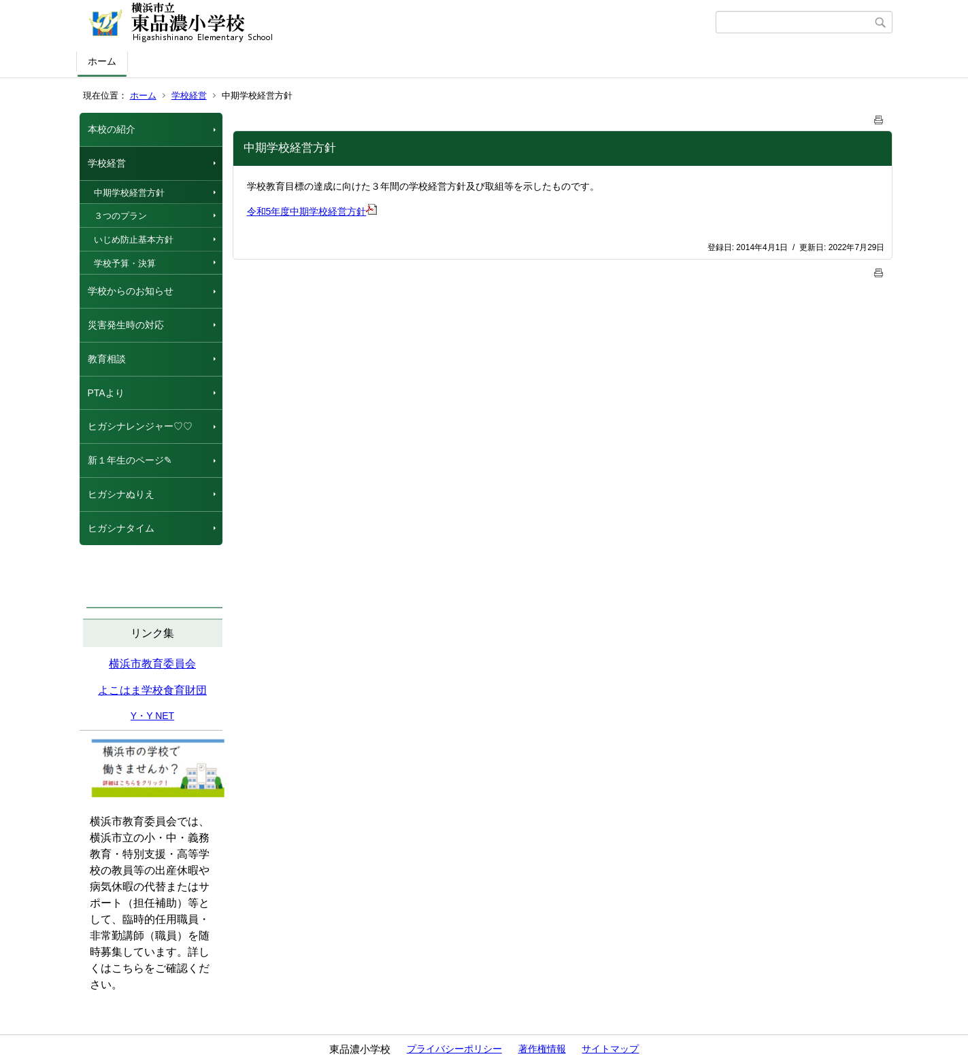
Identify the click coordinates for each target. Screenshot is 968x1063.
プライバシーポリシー (454, 1048)
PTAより (106, 392)
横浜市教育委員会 (152, 663)
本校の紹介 (111, 129)
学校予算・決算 (125, 263)
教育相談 (107, 358)
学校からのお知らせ (130, 290)
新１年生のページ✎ (130, 460)
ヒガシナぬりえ (121, 494)
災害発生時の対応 (126, 324)
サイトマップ (610, 1048)
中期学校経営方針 (129, 193)
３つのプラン (120, 216)
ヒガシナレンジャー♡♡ (140, 426)
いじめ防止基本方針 (133, 239)
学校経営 (189, 95)
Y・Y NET (152, 715)
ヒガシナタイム (121, 528)
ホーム (102, 61)
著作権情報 (542, 1048)
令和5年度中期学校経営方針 (312, 211)
